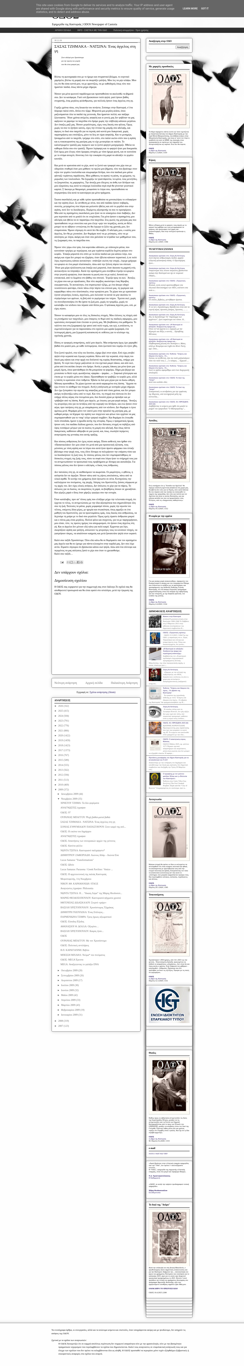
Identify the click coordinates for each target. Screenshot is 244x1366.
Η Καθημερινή (154, 1178)
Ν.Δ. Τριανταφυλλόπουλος (159, 1176)
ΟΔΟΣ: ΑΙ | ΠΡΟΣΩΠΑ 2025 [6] (175, 723)
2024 (61, 716)
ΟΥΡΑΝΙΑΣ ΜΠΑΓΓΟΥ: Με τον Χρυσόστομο (83, 940)
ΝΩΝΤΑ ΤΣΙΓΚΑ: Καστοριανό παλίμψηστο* (82, 850)
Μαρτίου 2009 (68, 1005)
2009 (61, 789)
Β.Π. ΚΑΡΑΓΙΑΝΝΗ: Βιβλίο (74, 950)
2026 (61, 706)
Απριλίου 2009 (68, 1000)
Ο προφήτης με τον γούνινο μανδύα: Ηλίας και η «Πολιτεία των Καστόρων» (175, 776)
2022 (61, 725)
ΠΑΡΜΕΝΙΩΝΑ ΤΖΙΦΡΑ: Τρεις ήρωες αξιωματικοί (86, 917)
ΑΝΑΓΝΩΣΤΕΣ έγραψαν (73, 807)
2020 (61, 735)
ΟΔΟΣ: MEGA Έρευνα (71, 959)
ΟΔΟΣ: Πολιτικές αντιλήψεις (74, 945)
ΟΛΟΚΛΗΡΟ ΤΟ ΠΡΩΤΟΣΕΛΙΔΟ (163, 1288)
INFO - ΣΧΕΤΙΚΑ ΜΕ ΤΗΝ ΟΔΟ (92, 30)
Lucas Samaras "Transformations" (77, 860)
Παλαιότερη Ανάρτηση (124, 682)
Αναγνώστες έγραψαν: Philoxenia (76, 888)
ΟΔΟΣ (63, 936)
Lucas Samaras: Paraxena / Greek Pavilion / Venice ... (86, 869)
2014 (61, 765)
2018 (61, 745)
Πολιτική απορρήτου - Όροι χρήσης (131, 30)
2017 (61, 750)
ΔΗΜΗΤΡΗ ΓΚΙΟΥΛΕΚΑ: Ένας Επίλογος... (82, 912)
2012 (61, 775)
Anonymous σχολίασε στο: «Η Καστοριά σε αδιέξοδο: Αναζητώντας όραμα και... (165, 325)
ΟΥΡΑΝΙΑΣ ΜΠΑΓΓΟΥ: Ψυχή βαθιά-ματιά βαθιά (85, 817)
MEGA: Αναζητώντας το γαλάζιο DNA (79, 964)
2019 (61, 740)
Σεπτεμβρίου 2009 (70, 975)
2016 (61, 755)
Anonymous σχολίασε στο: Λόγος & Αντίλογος (167, 256)
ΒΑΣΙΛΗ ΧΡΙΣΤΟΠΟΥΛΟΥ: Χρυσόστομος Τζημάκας (87, 907)
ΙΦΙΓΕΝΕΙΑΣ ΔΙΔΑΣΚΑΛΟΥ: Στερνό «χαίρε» (83, 902)
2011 (61, 780)
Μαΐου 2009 (67, 995)
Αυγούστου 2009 (69, 980)
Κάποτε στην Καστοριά (172, 616)
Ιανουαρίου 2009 (69, 1015)
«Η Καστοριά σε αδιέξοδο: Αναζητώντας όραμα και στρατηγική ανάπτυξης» (173, 651)
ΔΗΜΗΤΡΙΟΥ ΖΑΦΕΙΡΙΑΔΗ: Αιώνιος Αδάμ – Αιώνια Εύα (89, 855)
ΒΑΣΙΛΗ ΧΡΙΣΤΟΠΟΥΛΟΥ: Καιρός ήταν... (82, 931)
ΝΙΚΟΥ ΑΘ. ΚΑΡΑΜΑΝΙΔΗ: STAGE (79, 883)
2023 (61, 720)
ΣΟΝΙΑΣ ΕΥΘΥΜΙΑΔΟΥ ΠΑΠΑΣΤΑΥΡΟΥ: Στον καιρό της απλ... (93, 827)
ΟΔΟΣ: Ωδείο (67, 864)
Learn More (190, 8)
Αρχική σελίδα (94, 682)
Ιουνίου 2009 (68, 990)
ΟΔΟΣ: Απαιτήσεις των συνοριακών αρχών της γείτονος (87, 841)
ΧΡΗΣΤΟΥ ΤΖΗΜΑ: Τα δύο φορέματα (79, 803)
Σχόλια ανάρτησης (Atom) (102, 692)
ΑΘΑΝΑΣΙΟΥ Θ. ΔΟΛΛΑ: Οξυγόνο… (79, 926)
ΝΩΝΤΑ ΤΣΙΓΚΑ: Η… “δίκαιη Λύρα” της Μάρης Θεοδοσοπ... (91, 893)
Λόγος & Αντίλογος (170, 669)
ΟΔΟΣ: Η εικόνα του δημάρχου (75, 831)
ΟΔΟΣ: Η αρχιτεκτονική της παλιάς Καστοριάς (83, 874)
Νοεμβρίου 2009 (69, 799)
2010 (61, 784)
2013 (61, 770)
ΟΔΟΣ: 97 (65, 812)
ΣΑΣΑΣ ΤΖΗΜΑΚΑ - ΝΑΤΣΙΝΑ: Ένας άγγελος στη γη (87, 822)
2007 (61, 1026)
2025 (61, 711)
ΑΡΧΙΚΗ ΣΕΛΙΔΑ (63, 30)
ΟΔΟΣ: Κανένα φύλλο (71, 845)
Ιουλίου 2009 (68, 985)
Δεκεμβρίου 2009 (70, 794)
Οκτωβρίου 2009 (69, 970)
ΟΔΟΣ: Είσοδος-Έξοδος (72, 921)
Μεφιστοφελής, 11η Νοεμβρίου (75, 879)
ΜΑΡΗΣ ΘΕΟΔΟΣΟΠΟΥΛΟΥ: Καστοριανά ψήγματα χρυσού (90, 898)
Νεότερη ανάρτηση (65, 682)
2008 (61, 1021)
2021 (61, 730)
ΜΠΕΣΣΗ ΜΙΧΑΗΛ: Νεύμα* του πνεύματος (82, 955)
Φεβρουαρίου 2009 (70, 1010)
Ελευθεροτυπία (154, 1192)
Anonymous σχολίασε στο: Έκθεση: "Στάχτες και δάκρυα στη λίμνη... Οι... (168, 355)
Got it (205, 8)
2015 (61, 760)
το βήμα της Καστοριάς (157, 150)
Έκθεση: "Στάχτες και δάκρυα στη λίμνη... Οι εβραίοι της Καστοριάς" (176, 690)
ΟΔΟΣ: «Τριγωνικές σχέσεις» (174, 632)
